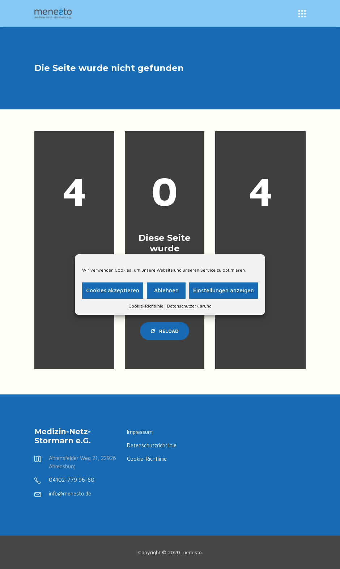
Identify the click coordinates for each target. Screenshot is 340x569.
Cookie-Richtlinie (145, 305)
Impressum (140, 432)
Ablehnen (166, 290)
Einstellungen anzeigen (223, 290)
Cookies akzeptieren (112, 290)
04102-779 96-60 (71, 480)
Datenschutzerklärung (189, 305)
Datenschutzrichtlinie (152, 445)
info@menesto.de (70, 493)
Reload (164, 331)
